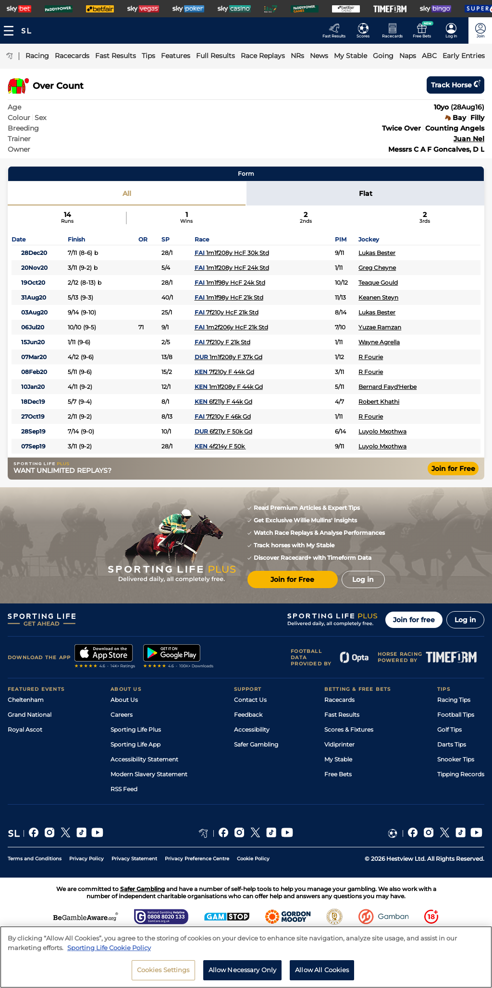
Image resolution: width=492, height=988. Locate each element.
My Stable (338, 759)
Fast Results (341, 714)
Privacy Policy (86, 858)
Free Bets (338, 774)
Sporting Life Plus (136, 729)
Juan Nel (469, 138)
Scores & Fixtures (348, 729)
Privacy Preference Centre (197, 858)
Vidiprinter (339, 744)
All (127, 193)
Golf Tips (449, 729)
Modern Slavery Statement (149, 774)
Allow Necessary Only (243, 970)
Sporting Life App (135, 744)
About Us (124, 699)
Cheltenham (26, 699)
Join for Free (453, 468)
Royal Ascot (25, 729)
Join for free (414, 619)
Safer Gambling (256, 744)
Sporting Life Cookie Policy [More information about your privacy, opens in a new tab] (109, 948)
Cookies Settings (163, 970)
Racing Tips (453, 699)
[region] (246, 957)
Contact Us (250, 699)
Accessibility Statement (144, 759)
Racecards (339, 699)
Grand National (29, 714)
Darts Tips (451, 744)
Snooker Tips (455, 759)
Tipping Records (460, 774)
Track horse (455, 85)
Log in (465, 619)
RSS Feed (124, 789)
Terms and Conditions (35, 858)
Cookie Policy (253, 858)
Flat (365, 193)
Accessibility (252, 729)
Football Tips (455, 714)
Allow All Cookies (322, 970)
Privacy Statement (134, 858)
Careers (122, 714)
